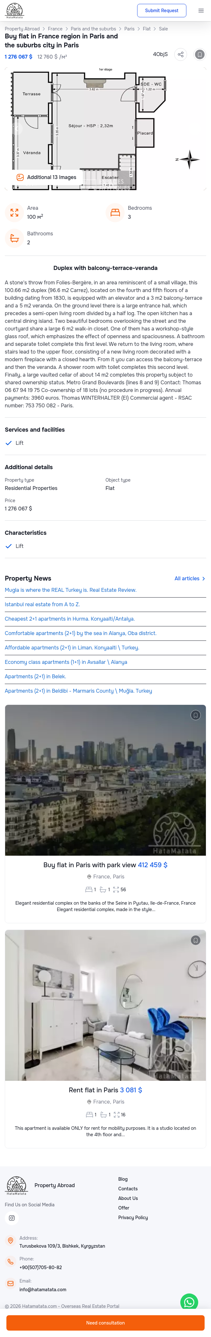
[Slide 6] (82, 182)
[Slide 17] (167, 182)
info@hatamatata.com (43, 1289)
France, (102, 876)
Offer (123, 1208)
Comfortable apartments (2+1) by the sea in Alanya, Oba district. (81, 633)
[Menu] (201, 10)
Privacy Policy (133, 1217)
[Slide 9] (105, 182)
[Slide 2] (52, 182)
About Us (128, 1198)
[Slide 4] (67, 182)
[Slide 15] (151, 182)
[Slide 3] (59, 182)
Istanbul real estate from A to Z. (42, 604)
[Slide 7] (90, 182)
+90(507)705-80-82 (41, 1267)
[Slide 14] (144, 182)
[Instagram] (12, 1218)
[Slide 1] (44, 182)
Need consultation (105, 1323)
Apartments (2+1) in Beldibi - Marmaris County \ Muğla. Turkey (78, 691)
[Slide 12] (128, 182)
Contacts (128, 1189)
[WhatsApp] (189, 1302)
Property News (28, 579)
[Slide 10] (113, 182)
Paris (118, 876)
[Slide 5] (75, 182)
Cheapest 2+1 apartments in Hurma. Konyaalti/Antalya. (70, 619)
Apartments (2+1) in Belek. (35, 676)
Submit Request (161, 10)
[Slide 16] (159, 182)
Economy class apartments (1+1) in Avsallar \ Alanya (66, 662)
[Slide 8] (98, 182)
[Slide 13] (136, 182)
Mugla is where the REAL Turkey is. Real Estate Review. (71, 590)
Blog (123, 1179)
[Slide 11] (121, 182)
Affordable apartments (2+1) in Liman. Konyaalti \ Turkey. (72, 647)
